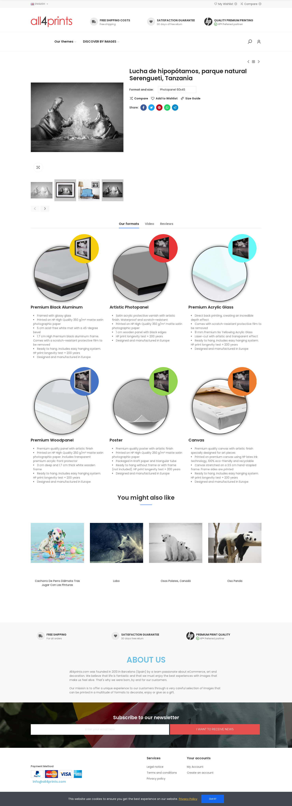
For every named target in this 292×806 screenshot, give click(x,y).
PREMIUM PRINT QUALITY (213, 635)
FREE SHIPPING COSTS (115, 20)
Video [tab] (149, 224)
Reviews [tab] (166, 224)
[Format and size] (177, 89)
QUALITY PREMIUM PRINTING (233, 20)
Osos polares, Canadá (176, 581)
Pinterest (159, 107)
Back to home (254, 62)
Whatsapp (167, 107)
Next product (258, 62)
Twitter (151, 107)
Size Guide (193, 98)
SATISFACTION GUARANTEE (176, 20)
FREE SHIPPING (56, 635)
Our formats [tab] (129, 224)
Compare (141, 98)
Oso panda (234, 581)
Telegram (175, 107)
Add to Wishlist (167, 98)
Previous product (249, 62)
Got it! (212, 799)
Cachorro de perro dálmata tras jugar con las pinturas (57, 583)
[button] (35, 209)
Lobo (116, 581)
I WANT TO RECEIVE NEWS (214, 729)
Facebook (143, 107)
